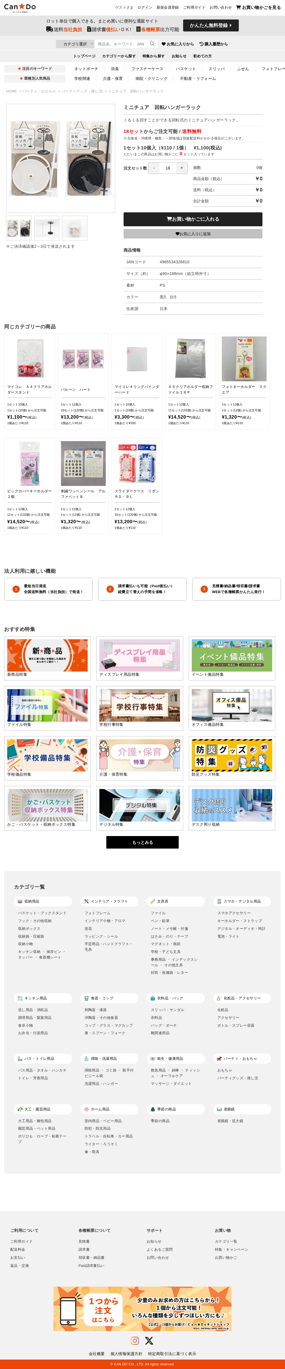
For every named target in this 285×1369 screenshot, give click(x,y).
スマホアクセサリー (234, 913)
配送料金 (17, 1250)
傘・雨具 (92, 1152)
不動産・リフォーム (198, 78)
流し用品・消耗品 (33, 1010)
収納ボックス (29, 928)
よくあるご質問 (160, 1250)
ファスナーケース (147, 69)
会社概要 (97, 1353)
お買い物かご (226, 1258)
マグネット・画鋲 (166, 944)
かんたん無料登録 (209, 27)
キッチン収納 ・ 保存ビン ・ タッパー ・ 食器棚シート (42, 954)
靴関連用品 (160, 1033)
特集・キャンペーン (231, 1250)
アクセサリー (228, 1018)
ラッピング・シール (101, 936)
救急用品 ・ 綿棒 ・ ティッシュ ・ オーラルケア (175, 1073)
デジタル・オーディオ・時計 (241, 928)
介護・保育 (113, 78)
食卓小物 (25, 1025)
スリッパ (216, 69)
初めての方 (202, 57)
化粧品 (223, 1010)
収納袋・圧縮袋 (31, 936)
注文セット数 (156, 168)
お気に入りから (210, 44)
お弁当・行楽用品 (33, 1033)
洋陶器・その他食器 (101, 1018)
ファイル (158, 913)
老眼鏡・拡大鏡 (230, 1121)
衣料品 (156, 1018)
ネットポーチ (86, 69)
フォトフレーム (98, 913)
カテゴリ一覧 (226, 1241)
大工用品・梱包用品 (35, 1121)
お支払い (17, 1258)
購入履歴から (246, 44)
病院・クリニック (152, 78)
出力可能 (157, 31)
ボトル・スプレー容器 (236, 1025)
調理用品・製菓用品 (35, 1018)
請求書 (84, 1250)
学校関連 (82, 78)
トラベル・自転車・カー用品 (109, 1136)
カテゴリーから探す (119, 57)
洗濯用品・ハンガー (101, 1084)
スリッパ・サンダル (168, 1010)
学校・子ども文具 (166, 952)
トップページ (84, 57)
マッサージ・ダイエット (171, 1084)
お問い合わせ (221, 9)
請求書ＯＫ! (109, 31)
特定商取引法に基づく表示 (172, 1353)
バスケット (186, 69)
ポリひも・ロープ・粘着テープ (42, 1139)
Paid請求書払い (91, 1266)
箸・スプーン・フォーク (105, 1033)
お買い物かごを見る (258, 8)
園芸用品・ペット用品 (36, 1128)
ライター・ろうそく (101, 1144)
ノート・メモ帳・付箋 (169, 928)
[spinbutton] (167, 168)
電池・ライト (228, 936)
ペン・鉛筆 (160, 921)
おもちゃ (224, 1070)
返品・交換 (19, 1266)
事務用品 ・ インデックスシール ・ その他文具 (174, 962)
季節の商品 (160, 1121)
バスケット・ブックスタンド (42, 913)
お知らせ (179, 57)
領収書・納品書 (91, 1258)
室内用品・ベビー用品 (103, 1121)
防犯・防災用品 (98, 1128)
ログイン (145, 9)
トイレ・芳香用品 (33, 1078)
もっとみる (142, 842)
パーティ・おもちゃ (40, 91)
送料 (64, 31)
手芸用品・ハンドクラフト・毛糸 (109, 947)
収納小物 (25, 944)
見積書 (84, 1241)
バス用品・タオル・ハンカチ (42, 1070)
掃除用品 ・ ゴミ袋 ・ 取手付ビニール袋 (109, 1073)
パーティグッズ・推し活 (83, 91)
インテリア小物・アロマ (105, 921)
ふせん (243, 69)
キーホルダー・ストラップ (239, 921)
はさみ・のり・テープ (169, 936)
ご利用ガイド (194, 9)
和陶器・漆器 (96, 1010)
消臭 (115, 69)
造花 (88, 928)
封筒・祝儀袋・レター (169, 972)
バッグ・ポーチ (164, 1025)
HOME (12, 91)
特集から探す (153, 57)
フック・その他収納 (35, 921)
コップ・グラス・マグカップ (109, 1025)
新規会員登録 (168, 9)
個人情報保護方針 (126, 1353)
